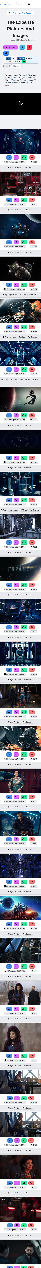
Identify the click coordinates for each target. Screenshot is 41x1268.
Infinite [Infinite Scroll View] (21, 58)
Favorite (10, 47)
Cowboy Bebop (11, 77)
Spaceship (13, 295)
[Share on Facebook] (6, 53)
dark (25, 75)
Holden (15, 83)
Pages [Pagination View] (29, 58)
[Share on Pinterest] (29, 47)
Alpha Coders (5, 4)
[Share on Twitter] (22, 47)
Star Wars (18, 75)
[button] (20, 104)
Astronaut (13, 337)
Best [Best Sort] (9, 61)
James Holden (25, 379)
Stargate (22, 77)
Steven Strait (12, 379)
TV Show (16, 13)
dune (28, 77)
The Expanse (27, 13)
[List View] (14, 58)
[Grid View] (8, 58)
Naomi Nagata (13, 510)
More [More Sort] (17, 61)
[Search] (29, 4)
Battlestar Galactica (19, 80)
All (7, 66)
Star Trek (32, 75)
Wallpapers (16, 66)
